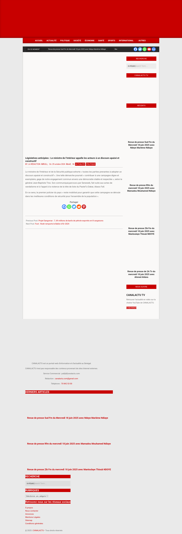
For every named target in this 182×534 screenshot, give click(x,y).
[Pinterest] (84, 206)
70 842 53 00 (66, 384)
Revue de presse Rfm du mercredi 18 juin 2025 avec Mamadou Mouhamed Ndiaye (141, 188)
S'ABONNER (131, 308)
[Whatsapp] (69, 206)
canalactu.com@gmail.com (66, 378)
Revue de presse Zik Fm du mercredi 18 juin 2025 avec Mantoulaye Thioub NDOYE (141, 231)
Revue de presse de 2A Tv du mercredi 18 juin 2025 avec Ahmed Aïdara (141, 274)
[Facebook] (64, 206)
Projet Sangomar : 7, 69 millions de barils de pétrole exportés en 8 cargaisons (70, 221)
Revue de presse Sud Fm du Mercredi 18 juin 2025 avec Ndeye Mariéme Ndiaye (77, 49)
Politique (90, 164)
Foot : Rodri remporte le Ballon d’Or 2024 (52, 224)
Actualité (80, 164)
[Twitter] (74, 206)
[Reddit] (79, 206)
